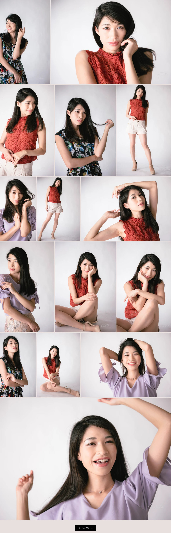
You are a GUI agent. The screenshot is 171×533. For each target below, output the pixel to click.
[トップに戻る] (85, 528)
